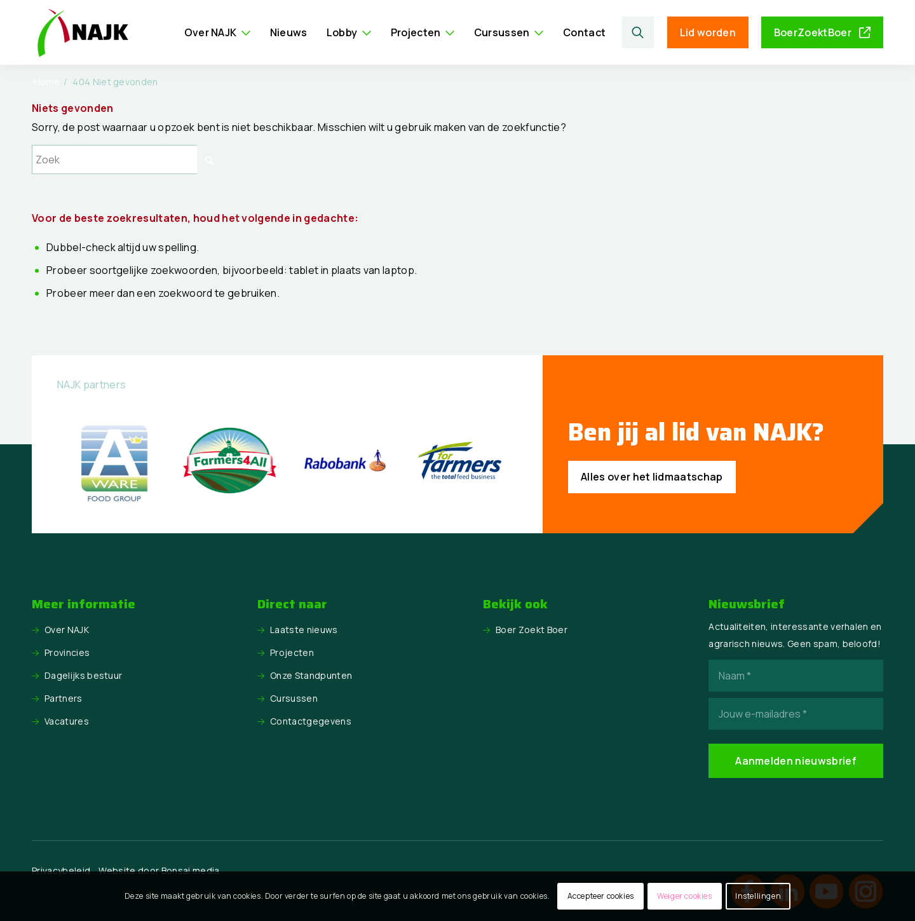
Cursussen (294, 698)
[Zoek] (637, 32)
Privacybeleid (61, 870)
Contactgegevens (310, 721)
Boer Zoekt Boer (531, 630)
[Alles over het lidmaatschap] (652, 477)
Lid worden (708, 32)
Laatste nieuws (303, 630)
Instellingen (758, 895)
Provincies (67, 652)
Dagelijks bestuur (83, 675)
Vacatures (66, 721)
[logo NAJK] (82, 32)
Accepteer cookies (600, 895)
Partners (63, 698)
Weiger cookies (684, 895)
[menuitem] (218, 32)
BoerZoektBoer (812, 32)
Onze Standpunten (311, 675)
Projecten (292, 652)
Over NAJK (66, 630)
